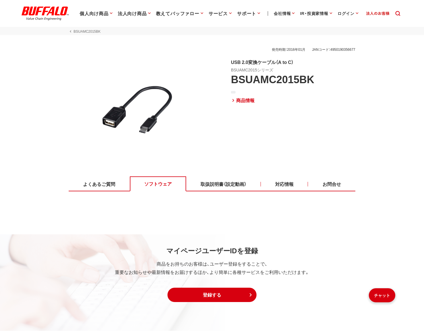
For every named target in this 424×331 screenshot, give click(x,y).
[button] (212, 295)
